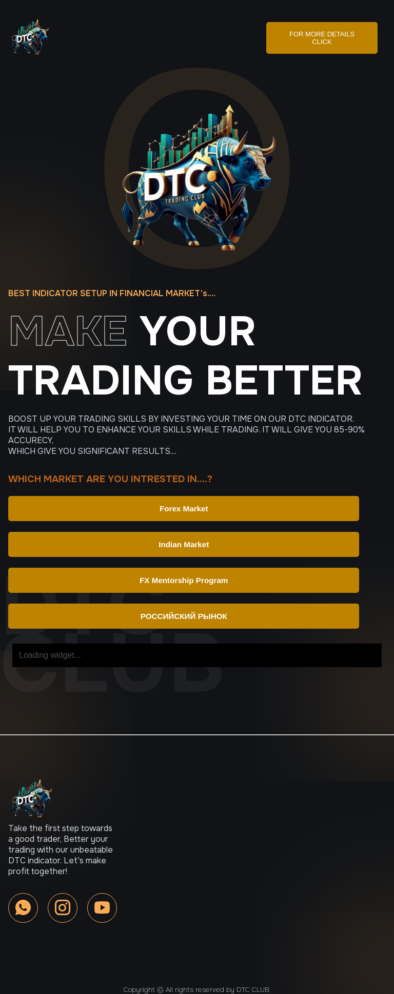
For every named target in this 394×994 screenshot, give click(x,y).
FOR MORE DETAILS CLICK (321, 38)
